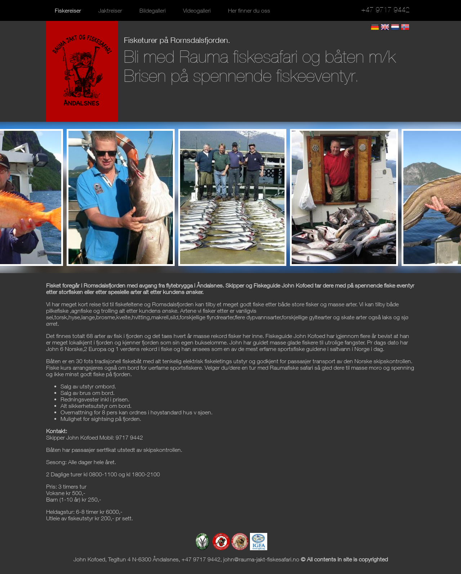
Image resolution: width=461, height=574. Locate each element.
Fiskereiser (68, 10)
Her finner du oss (249, 10)
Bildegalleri (152, 10)
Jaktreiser (110, 10)
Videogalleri (197, 10)
